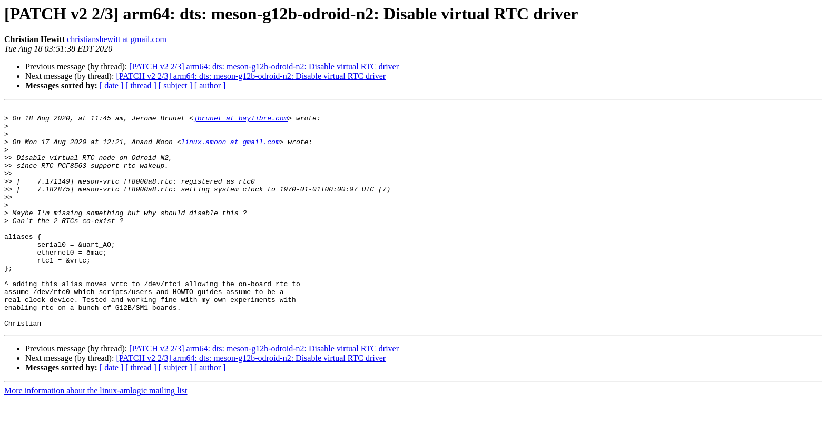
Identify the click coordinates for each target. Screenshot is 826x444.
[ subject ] (175, 85)
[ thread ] (140, 85)
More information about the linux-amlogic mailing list (96, 434)
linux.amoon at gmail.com (230, 149)
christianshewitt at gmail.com (116, 39)
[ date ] (111, 85)
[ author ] (210, 85)
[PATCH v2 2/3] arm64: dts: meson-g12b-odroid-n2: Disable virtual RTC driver (264, 66)
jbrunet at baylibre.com (240, 121)
